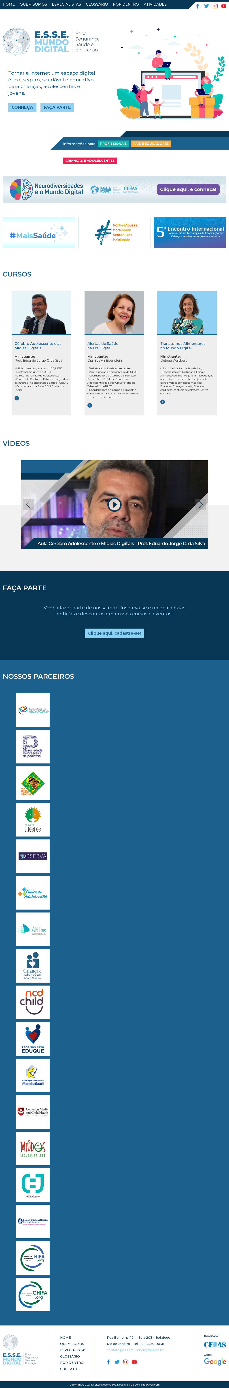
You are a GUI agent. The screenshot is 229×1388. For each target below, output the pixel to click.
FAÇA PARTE (57, 107)
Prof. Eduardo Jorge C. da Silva (38, 359)
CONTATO (12, 12)
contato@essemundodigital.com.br (135, 1350)
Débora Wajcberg (174, 359)
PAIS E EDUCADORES (151, 144)
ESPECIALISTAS (66, 4)
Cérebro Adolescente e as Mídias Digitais (38, 346)
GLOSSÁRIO (97, 4)
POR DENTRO (126, 4)
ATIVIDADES (155, 4)
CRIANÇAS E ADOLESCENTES (90, 161)
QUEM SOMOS (33, 4)
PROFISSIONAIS (113, 144)
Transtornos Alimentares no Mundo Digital (183, 346)
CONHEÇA (22, 107)
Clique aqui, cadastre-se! (114, 633)
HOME (9, 4)
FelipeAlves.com (149, 1384)
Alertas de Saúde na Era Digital (102, 346)
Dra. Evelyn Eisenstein (104, 359)
